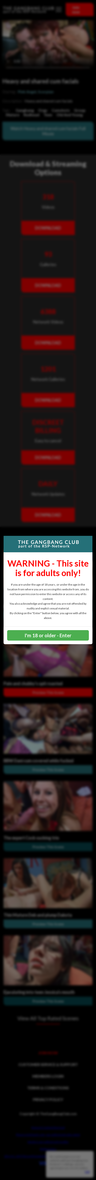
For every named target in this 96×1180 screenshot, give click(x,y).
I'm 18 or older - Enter (48, 635)
